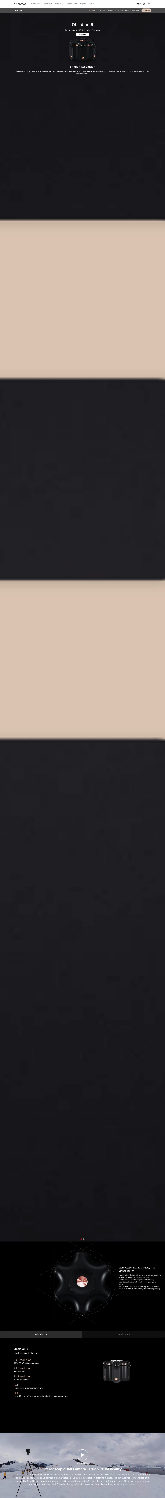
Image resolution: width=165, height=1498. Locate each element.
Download (135, 10)
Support (83, 4)
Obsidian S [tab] (124, 1334)
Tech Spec (101, 10)
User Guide (111, 10)
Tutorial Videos (123, 10)
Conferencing (36, 4)
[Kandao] (22, 4)
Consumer (48, 4)
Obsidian (18, 10)
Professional (59, 4)
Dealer (91, 4)
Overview (91, 10)
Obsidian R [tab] (41, 1334)
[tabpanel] (82, 1381)
